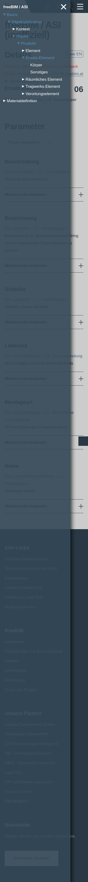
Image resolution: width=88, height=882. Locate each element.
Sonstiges (39, 72)
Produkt (28, 43)
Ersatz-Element (40, 58)
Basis (12, 14)
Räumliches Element (44, 79)
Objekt (22, 36)
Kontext (23, 29)
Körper (36, 65)
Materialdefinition (22, 101)
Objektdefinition (26, 22)
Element (33, 50)
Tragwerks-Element (43, 86)
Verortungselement (42, 94)
